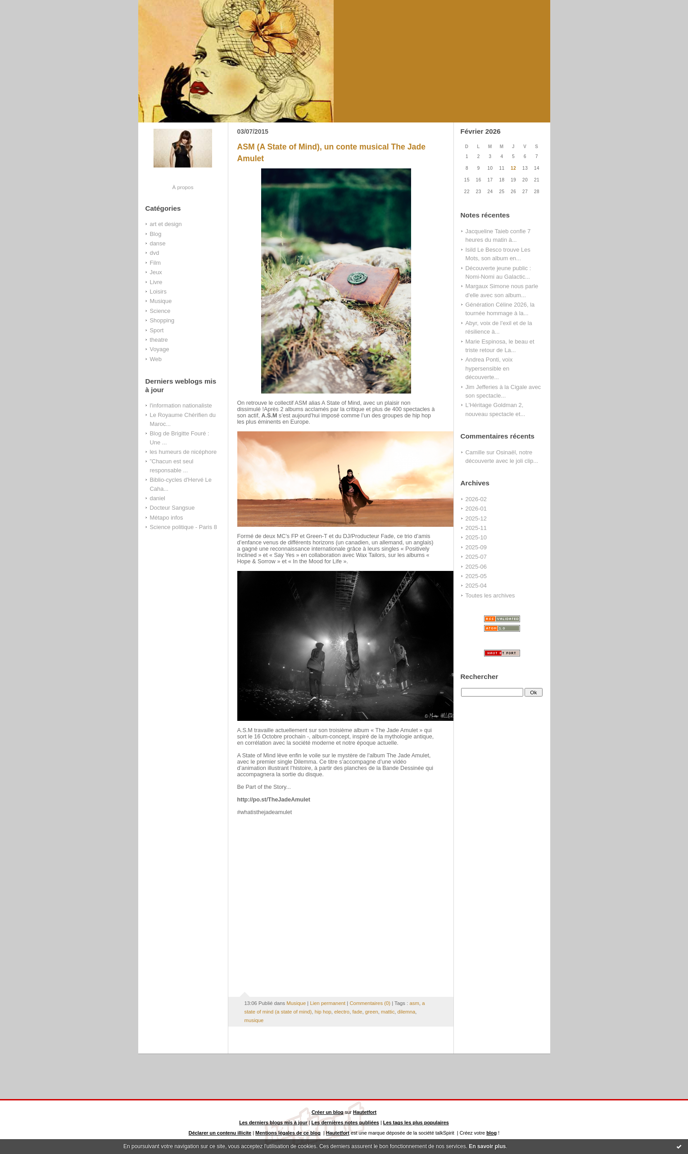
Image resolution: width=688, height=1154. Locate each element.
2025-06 (476, 566)
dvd (154, 252)
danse (158, 243)
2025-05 (476, 576)
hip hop (323, 1011)
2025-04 (476, 585)
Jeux (156, 272)
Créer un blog (328, 1112)
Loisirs (158, 291)
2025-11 (476, 528)
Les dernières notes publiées (345, 1122)
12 (513, 168)
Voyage (159, 349)
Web (156, 359)
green (371, 1011)
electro (341, 1011)
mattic (387, 1011)
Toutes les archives (490, 595)
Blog (156, 234)
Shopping (162, 320)
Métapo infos (166, 517)
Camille (475, 452)
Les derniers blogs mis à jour (273, 1122)
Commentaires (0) (369, 1003)
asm (414, 1003)
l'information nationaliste (181, 405)
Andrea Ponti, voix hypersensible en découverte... (489, 368)
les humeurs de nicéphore (183, 451)
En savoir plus (487, 1146)
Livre (156, 282)
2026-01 (476, 508)
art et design (166, 224)
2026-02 (476, 499)
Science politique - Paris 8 (183, 527)
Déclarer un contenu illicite (220, 1133)
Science (160, 311)
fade (357, 1011)
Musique (161, 301)
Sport (157, 330)
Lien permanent (327, 1003)
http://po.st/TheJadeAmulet (273, 799)
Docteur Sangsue (172, 507)
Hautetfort (364, 1112)
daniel (158, 498)
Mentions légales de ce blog (288, 1133)
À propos (182, 187)
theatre (159, 339)
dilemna (407, 1011)
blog (491, 1133)
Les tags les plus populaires (416, 1122)
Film (155, 262)
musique (254, 1020)
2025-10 (476, 537)
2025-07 (476, 556)
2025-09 (476, 547)
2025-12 (476, 518)
